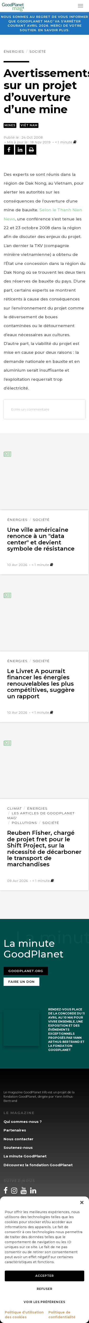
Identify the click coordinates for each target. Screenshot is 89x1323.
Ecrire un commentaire (30, 409)
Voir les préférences (44, 1302)
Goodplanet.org (25, 971)
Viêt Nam (29, 125)
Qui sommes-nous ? (23, 1121)
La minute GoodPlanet (25, 1156)
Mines (10, 125)
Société (37, 51)
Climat (14, 808)
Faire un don (21, 981)
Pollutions (24, 823)
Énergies (14, 51)
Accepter (44, 1275)
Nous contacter (18, 1139)
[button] (82, 1202)
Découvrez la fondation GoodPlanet (38, 1165)
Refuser (44, 1289)
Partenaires (15, 1130)
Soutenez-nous (18, 1147)
